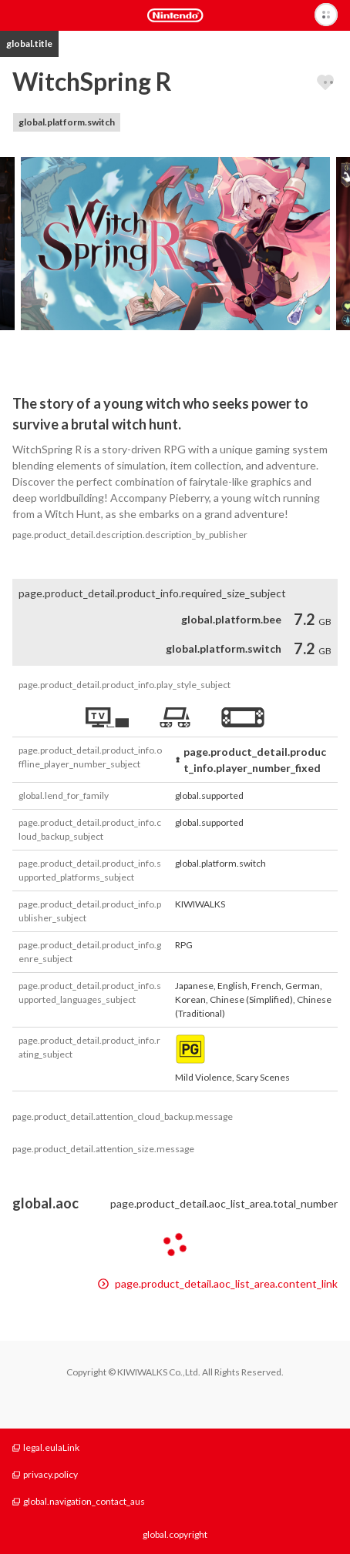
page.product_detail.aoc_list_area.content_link (218, 1283)
